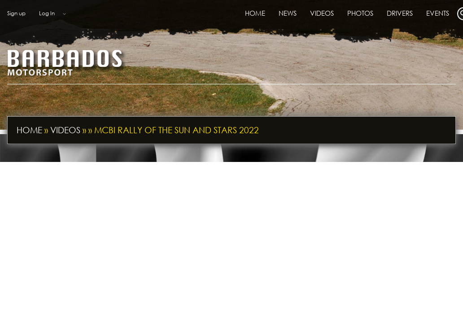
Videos (322, 13)
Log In (47, 13)
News (288, 13)
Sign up (16, 13)
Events (437, 13)
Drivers (400, 13)
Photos (360, 13)
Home (255, 13)
